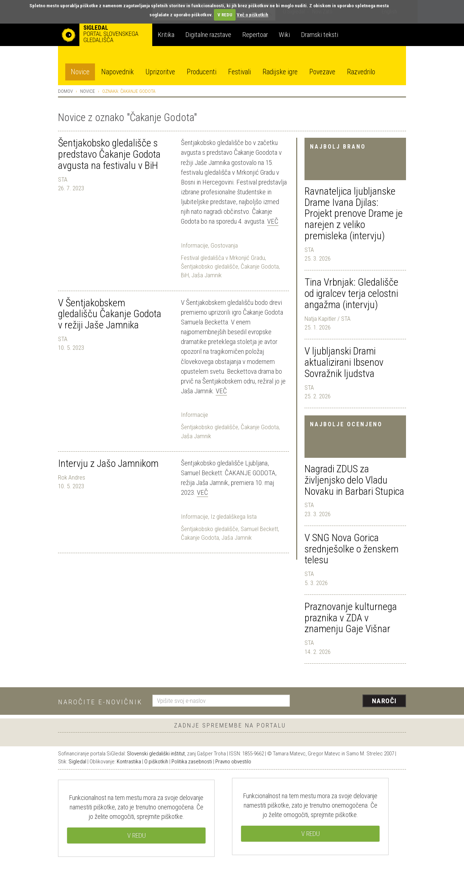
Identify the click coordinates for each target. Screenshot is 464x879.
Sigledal (77, 761)
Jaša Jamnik (206, 275)
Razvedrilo (361, 72)
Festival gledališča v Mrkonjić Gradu (223, 257)
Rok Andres (71, 477)
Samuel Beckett (259, 528)
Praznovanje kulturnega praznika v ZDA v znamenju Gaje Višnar (350, 618)
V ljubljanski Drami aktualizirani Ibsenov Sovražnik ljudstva (344, 362)
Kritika (166, 34)
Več (272, 221)
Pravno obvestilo (233, 761)
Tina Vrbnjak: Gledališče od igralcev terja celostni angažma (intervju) (351, 293)
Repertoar (255, 34)
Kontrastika (129, 761)
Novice (80, 72)
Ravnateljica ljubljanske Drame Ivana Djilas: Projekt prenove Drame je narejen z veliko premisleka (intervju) (353, 213)
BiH (185, 275)
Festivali (239, 72)
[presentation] (352, 701)
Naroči (384, 701)
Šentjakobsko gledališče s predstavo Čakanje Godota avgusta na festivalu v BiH (109, 154)
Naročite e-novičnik (100, 702)
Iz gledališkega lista (234, 516)
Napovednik (117, 72)
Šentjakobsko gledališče (209, 266)
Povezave (322, 72)
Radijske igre (280, 72)
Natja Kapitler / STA (327, 318)
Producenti (201, 72)
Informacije (194, 245)
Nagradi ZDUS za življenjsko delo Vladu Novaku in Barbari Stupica (354, 480)
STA (309, 249)
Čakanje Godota (260, 266)
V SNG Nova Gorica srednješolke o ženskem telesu (351, 549)
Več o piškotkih (252, 14)
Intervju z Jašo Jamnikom (108, 463)
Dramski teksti (319, 34)
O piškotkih (156, 761)
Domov (65, 91)
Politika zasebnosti (191, 761)
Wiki (284, 34)
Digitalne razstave (208, 34)
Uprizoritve (160, 72)
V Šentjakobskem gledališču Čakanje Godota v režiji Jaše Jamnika (109, 314)
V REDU (225, 14)
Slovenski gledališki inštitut (156, 753)
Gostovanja (224, 245)
